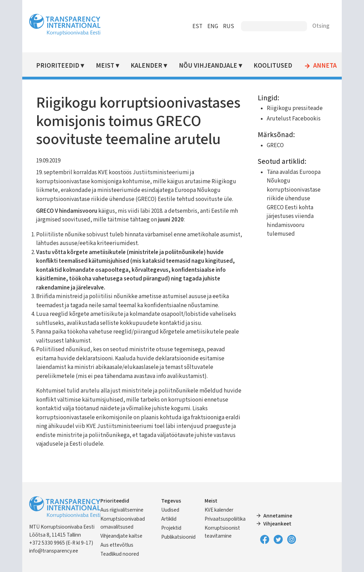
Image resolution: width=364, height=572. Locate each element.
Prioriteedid (57, 65)
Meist (105, 65)
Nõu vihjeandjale (208, 65)
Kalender (146, 65)
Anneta (325, 65)
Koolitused (273, 65)
